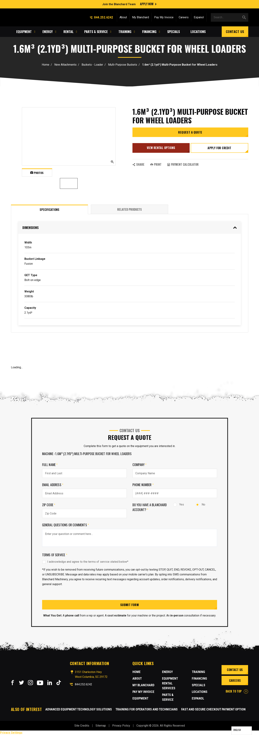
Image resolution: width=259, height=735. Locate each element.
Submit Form (130, 604)
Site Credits (81, 725)
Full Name (50, 464)
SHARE (138, 165)
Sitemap (101, 725)
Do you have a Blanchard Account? (149, 507)
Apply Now (146, 3)
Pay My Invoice (164, 16)
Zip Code (48, 504)
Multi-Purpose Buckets (122, 64)
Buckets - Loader (92, 64)
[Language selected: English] (241, 730)
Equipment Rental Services (170, 683)
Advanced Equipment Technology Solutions (78, 709)
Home (45, 64)
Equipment (140, 699)
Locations (199, 692)
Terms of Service (54, 554)
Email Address (52, 484)
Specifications (49, 209)
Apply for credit (220, 149)
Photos (37, 172)
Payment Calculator (183, 165)
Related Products (129, 209)
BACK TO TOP (237, 691)
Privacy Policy (121, 725)
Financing (199, 679)
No (200, 504)
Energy (167, 672)
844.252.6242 (101, 16)
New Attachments (65, 64)
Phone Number (143, 484)
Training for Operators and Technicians (146, 709)
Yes (178, 504)
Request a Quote (190, 134)
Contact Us (235, 31)
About (123, 16)
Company (139, 464)
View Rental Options (160, 149)
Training (198, 672)
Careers (184, 16)
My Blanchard (140, 16)
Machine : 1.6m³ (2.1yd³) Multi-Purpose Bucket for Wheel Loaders (87, 453)
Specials (198, 685)
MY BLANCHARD (143, 685)
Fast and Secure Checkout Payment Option (213, 709)
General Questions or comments (65, 525)
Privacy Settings (11, 732)
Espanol (199, 16)
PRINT (155, 165)
